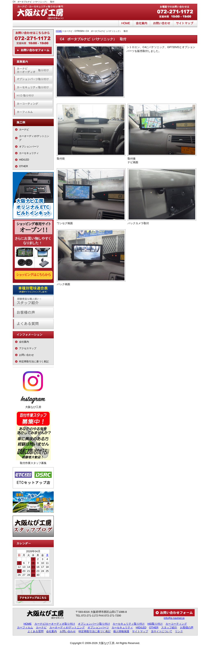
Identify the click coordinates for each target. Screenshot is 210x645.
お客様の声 (33, 313)
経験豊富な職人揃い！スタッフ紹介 (33, 301)
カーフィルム (33, 112)
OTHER (23, 166)
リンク (179, 631)
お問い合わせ (161, 23)
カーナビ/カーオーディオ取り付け (54, 623)
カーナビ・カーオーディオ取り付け (33, 70)
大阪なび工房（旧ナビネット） (43, 12)
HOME (125, 23)
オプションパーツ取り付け (33, 79)
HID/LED (24, 159)
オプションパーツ (29, 146)
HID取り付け (33, 95)
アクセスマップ (27, 348)
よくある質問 (33, 324)
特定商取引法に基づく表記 (34, 361)
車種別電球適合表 (33, 290)
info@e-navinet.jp (174, 618)
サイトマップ (185, 23)
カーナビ (24, 129)
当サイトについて (161, 631)
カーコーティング (33, 103)
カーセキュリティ (29, 153)
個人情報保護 (121, 631)
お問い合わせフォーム (33, 50)
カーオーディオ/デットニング (34, 138)
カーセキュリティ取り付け (33, 87)
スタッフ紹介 (169, 627)
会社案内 (141, 23)
